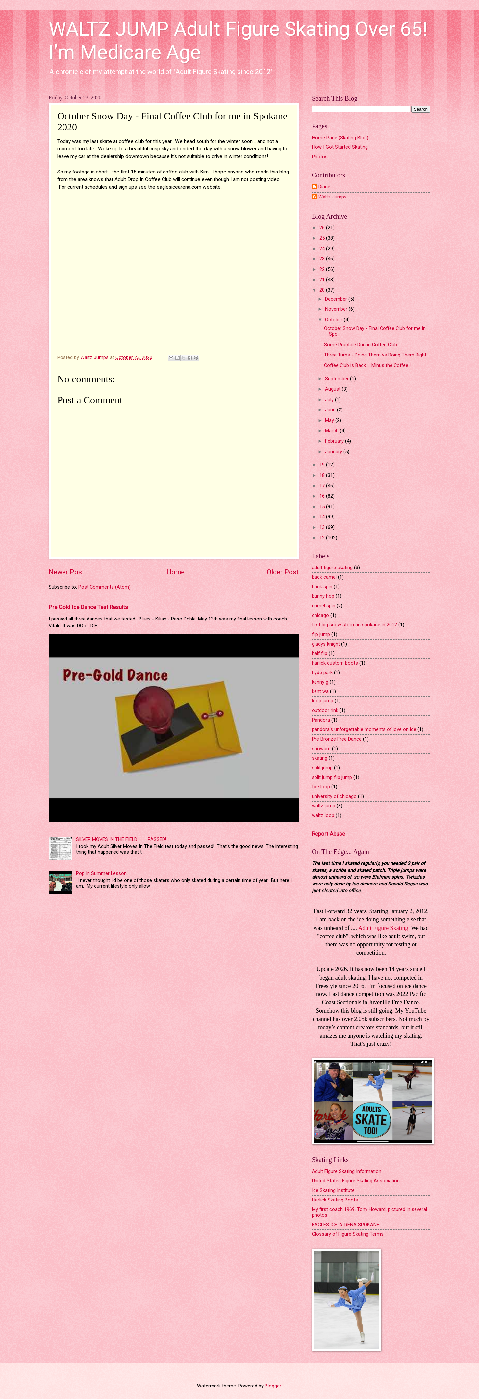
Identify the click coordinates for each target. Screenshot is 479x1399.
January (334, 452)
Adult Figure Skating (383, 928)
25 (322, 238)
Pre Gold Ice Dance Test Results (88, 607)
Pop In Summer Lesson (101, 873)
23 (322, 259)
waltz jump (323, 806)
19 (322, 465)
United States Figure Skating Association (356, 1181)
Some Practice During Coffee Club (360, 345)
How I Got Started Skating (340, 147)
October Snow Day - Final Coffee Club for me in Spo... (375, 331)
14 (322, 517)
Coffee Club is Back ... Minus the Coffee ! (367, 365)
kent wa (320, 691)
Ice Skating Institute (333, 1190)
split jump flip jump (332, 777)
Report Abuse (328, 834)
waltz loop (323, 815)
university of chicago (334, 796)
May (330, 420)
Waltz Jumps (332, 197)
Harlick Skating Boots (335, 1200)
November (337, 309)
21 (322, 280)
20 (322, 290)
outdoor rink (325, 710)
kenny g (320, 682)
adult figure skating (332, 567)
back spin (322, 587)
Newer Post (66, 572)
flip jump (321, 634)
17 (322, 485)
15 (322, 507)
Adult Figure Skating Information (346, 1171)
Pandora (321, 720)
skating (319, 758)
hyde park (322, 672)
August (333, 389)
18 (322, 475)
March (332, 431)
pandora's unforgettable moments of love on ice (364, 729)
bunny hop (323, 596)
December (336, 299)
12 (322, 538)
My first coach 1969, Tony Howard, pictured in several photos (369, 1212)
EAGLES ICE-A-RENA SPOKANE (345, 1224)
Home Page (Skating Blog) (340, 138)
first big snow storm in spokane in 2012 (354, 625)
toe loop (321, 787)
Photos (320, 157)
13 (322, 527)
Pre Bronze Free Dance (337, 739)
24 (322, 248)
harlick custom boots (335, 663)
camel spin (323, 606)
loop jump (322, 701)
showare (321, 749)
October (334, 320)
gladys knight (326, 644)
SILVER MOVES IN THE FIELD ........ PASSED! (121, 839)
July (330, 400)
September (337, 379)
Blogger (273, 1386)
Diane (324, 187)
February (335, 441)
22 (322, 269)
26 (322, 228)
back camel (324, 577)
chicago (320, 615)
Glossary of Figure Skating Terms (348, 1234)
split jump (322, 768)
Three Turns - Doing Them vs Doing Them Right (375, 355)
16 (322, 496)
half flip (319, 653)
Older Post (283, 572)
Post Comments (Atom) (104, 587)
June (331, 410)
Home (175, 572)
